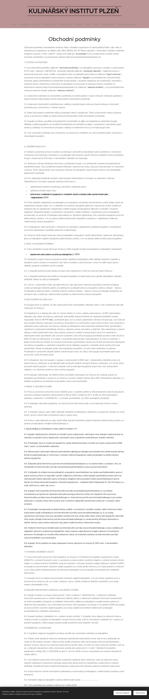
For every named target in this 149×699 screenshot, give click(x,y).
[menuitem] (15, 24)
